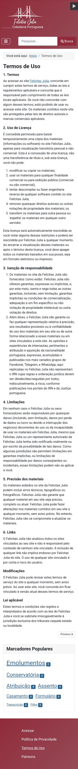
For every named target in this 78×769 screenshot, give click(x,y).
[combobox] (38, 41)
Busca (67, 41)
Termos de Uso (33, 748)
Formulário (45, 696)
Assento (47, 686)
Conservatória (22, 675)
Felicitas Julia (39, 81)
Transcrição (14, 705)
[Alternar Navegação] (6, 41)
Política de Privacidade (39, 739)
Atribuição (18, 686)
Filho (33, 705)
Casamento (17, 696)
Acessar (28, 731)
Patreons (28, 757)
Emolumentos (25, 663)
